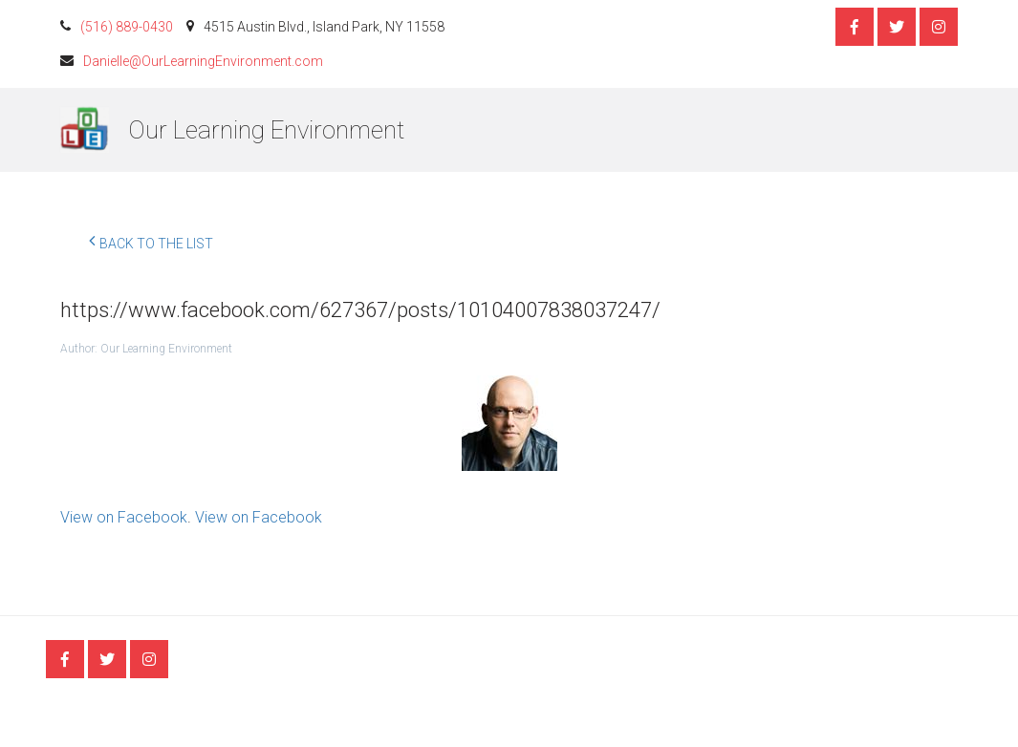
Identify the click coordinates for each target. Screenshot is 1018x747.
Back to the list (151, 240)
